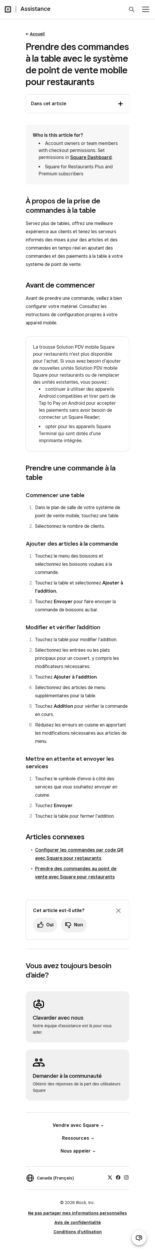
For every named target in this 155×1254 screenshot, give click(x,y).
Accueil (37, 34)
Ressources (77, 1138)
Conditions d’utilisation (78, 1231)
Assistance (35, 8)
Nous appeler (77, 1151)
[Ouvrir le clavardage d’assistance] (139, 1238)
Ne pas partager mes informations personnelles (77, 1213)
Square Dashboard (91, 157)
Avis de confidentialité (77, 1222)
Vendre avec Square (78, 1125)
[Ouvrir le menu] (146, 9)
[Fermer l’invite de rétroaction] (118, 910)
